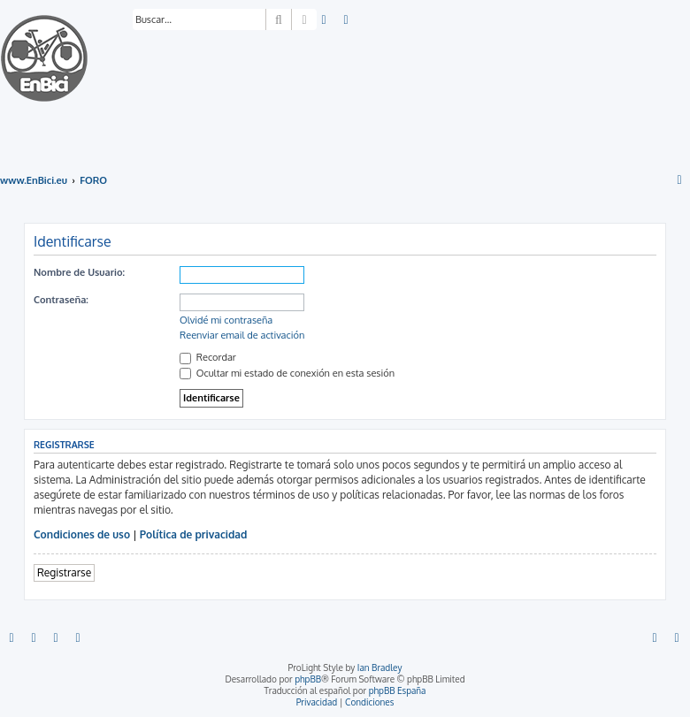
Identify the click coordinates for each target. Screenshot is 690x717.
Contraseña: (61, 300)
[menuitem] (325, 20)
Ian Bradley (379, 667)
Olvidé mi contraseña (226, 320)
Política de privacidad (194, 534)
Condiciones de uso (82, 534)
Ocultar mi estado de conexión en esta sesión (287, 373)
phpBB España (397, 690)
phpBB (308, 679)
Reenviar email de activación (242, 335)
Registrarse (64, 572)
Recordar (208, 357)
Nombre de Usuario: (79, 272)
